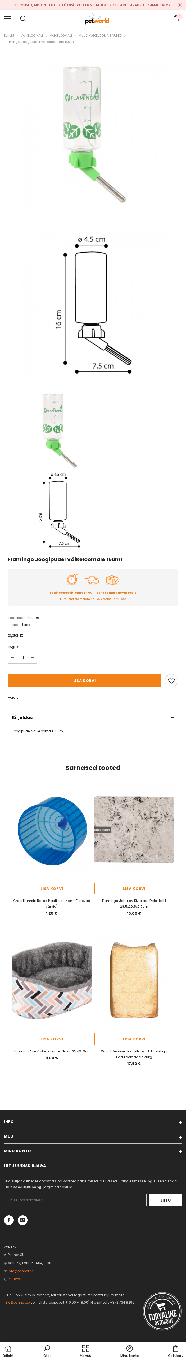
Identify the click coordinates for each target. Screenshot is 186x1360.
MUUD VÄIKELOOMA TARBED (100, 35)
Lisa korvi (84, 680)
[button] (47, 1351)
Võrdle (13, 697)
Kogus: (13, 647)
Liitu (166, 1200)
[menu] (7, 18)
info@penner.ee (21, 1271)
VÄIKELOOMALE (32, 35)
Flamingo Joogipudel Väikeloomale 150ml (39, 42)
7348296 (15, 1279)
